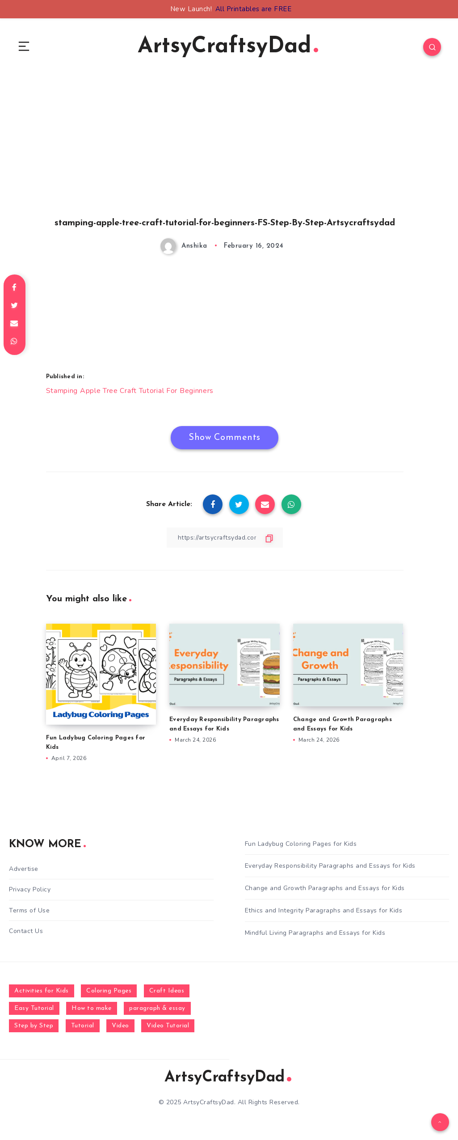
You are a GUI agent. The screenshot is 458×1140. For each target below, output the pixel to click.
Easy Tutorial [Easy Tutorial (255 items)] (34, 1008)
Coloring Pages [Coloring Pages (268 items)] (108, 991)
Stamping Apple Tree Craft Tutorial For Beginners (130, 391)
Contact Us (26, 931)
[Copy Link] (224, 538)
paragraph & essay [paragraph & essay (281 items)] (157, 1008)
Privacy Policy (29, 890)
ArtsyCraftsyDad (228, 47)
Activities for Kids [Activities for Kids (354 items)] (41, 991)
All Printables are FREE (253, 8)
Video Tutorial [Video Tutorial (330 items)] (168, 1025)
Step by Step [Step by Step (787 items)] (33, 1025)
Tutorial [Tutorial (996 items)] (82, 1025)
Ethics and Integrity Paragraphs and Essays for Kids (324, 910)
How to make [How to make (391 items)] (91, 1008)
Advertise (23, 869)
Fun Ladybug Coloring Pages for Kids (301, 844)
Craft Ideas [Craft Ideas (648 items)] (167, 991)
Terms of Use (29, 910)
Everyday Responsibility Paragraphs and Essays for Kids (330, 866)
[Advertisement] (224, 157)
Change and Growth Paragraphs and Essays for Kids (325, 888)
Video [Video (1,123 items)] (120, 1025)
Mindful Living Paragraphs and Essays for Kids (315, 933)
